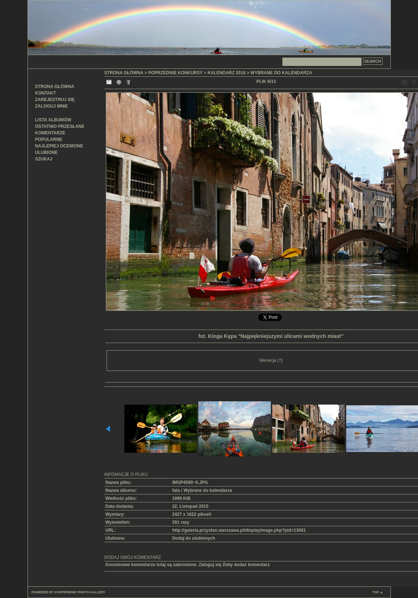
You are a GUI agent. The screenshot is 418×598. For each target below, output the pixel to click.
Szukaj (44, 159)
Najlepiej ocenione (59, 146)
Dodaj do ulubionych (193, 538)
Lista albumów (53, 119)
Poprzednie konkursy (175, 72)
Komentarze (50, 132)
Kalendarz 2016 (226, 72)
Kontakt (45, 93)
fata (176, 490)
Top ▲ (377, 592)
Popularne (48, 139)
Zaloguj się (210, 564)
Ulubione (46, 152)
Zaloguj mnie (51, 106)
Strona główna (54, 86)
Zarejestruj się (55, 99)
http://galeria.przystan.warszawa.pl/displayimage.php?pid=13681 (239, 530)
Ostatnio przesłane (59, 126)
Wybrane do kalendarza (281, 72)
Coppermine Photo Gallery (79, 592)
